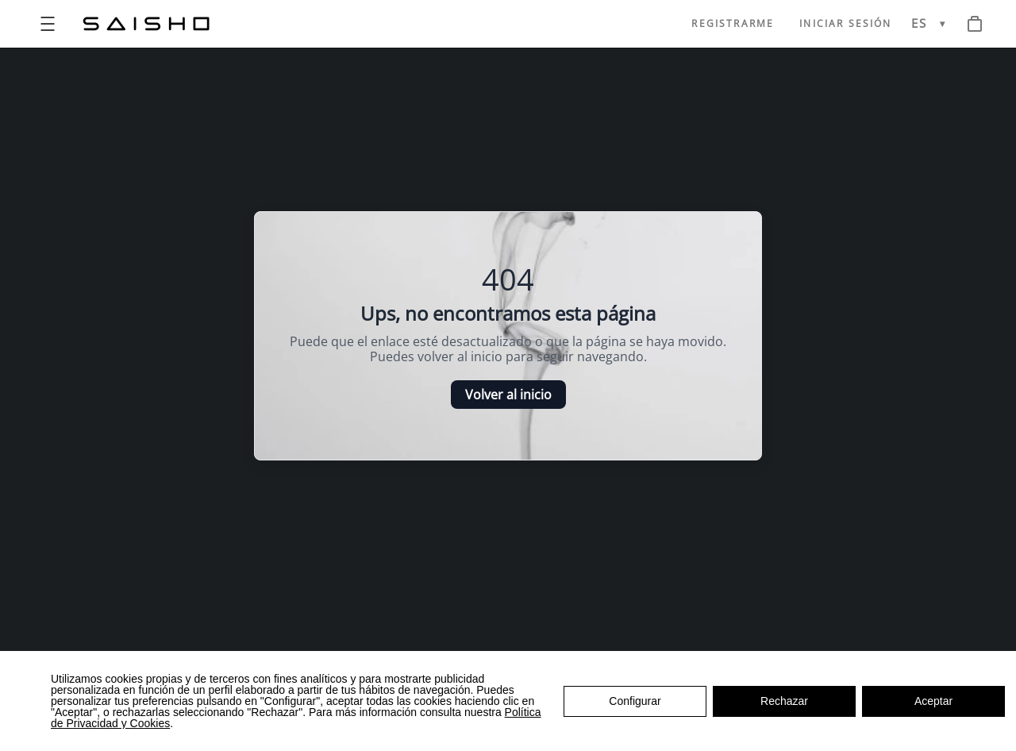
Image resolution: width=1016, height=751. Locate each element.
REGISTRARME (732, 23)
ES (919, 23)
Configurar (634, 701)
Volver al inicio (508, 394)
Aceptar (933, 701)
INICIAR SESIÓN (845, 23)
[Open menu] (48, 24)
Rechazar (784, 701)
